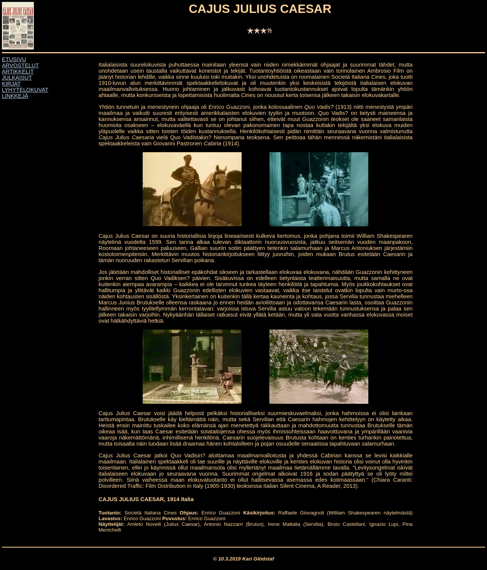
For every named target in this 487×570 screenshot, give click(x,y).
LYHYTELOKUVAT (25, 90)
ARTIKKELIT (18, 71)
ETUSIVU (14, 59)
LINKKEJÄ (15, 96)
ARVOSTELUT (20, 65)
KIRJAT (11, 84)
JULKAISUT (17, 78)
